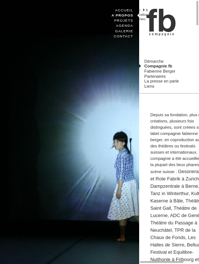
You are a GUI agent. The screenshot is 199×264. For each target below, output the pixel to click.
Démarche (153, 61)
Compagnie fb (158, 66)
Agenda (124, 25)
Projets (123, 20)
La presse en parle (161, 81)
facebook (143, 14)
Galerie (124, 31)
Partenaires (155, 76)
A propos (122, 15)
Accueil (124, 10)
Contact (123, 36)
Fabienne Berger (160, 71)
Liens (149, 86)
